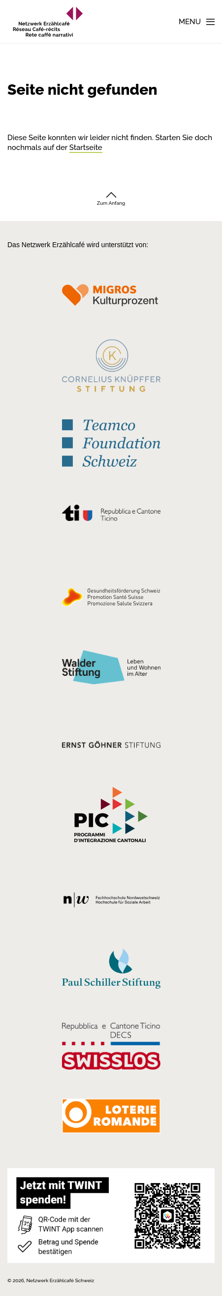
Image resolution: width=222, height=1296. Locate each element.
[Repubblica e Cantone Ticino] (111, 516)
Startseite (85, 147)
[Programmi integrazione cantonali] (111, 817)
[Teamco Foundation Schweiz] (111, 442)
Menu (190, 21)
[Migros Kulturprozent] (111, 298)
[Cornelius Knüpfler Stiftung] (111, 368)
